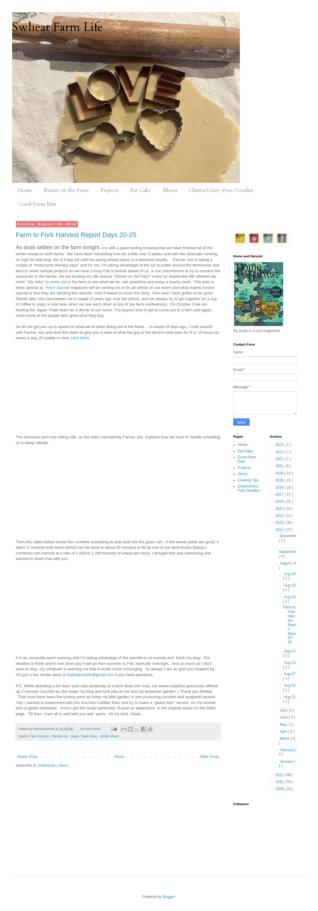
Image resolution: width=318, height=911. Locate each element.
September (287, 552)
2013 (279, 523)
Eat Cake (140, 190)
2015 (279, 509)
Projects (109, 190)
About (170, 190)
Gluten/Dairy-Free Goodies (221, 190)
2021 (279, 466)
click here (79, 338)
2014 (279, 516)
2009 (279, 789)
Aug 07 (290, 674)
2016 (279, 501)
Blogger (168, 897)
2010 (279, 782)
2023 (279, 452)
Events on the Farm (66, 190)
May (283, 724)
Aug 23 (290, 585)
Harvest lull (59, 736)
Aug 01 (290, 697)
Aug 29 (290, 574)
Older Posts (209, 757)
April (284, 731)
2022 (279, 459)
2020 (279, 473)
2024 (279, 445)
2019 (279, 480)
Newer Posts (27, 757)
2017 (279, 494)
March (285, 738)
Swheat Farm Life (57, 27)
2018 (279, 487)
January (286, 761)
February (287, 750)
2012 (279, 530)
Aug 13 (290, 663)
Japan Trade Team (84, 736)
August (286, 563)
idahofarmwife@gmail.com (90, 674)
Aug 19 (290, 597)
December (288, 536)
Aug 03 (290, 685)
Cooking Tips (248, 480)
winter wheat (109, 736)
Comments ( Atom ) (53, 765)
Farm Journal (57, 287)
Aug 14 (290, 651)
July (283, 710)
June (284, 717)
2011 (279, 775)
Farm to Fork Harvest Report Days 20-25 (76, 235)
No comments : (91, 729)
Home (25, 190)
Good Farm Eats (37, 204)
